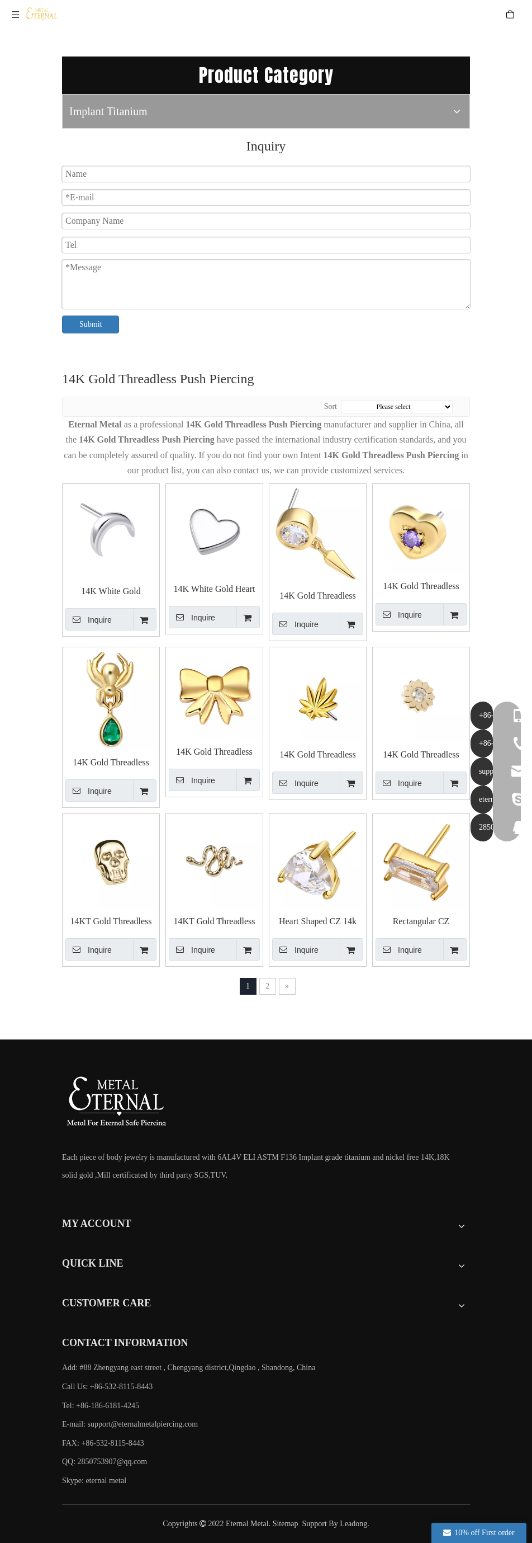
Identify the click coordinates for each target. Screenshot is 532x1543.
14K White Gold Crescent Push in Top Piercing (111, 591)
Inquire (88, 619)
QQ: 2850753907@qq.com (104, 1461)
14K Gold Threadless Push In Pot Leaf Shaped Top (317, 755)
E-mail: (130, 1424)
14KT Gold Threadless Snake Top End (214, 921)
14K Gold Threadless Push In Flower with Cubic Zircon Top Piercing (421, 755)
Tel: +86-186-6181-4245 (100, 1405)
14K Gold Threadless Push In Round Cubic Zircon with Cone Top (317, 596)
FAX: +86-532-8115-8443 (103, 1443)
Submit (90, 324)
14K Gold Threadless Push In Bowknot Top (214, 752)
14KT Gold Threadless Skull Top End (110, 921)
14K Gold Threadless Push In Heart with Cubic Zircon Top (421, 586)
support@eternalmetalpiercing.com (143, 1424)
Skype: (74, 1480)
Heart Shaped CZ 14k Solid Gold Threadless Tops (318, 921)
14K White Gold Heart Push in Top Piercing (214, 589)
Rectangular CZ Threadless (421, 921)
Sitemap (285, 1524)
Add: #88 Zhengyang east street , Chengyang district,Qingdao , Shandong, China (188, 1367)
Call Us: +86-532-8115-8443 (107, 1386)
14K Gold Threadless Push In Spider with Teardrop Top (111, 763)
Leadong (353, 1524)
